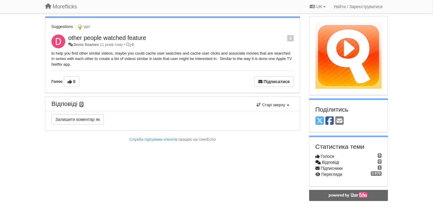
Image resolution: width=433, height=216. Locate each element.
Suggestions (62, 26)
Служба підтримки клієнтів (153, 139)
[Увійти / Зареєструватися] (358, 7)
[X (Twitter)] (319, 121)
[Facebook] (329, 121)
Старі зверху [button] (272, 105)
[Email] (339, 121)
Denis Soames (86, 45)
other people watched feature (107, 37)
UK (318, 6)
